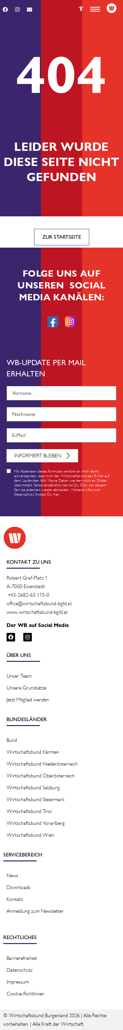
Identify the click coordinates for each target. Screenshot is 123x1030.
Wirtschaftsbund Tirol (29, 811)
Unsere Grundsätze (26, 687)
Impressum (18, 981)
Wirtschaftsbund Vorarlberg (36, 823)
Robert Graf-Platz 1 (27, 577)
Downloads (19, 887)
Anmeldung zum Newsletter (35, 911)
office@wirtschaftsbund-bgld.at (39, 603)
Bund (12, 740)
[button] (95, 9)
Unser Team (19, 675)
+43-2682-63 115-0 (28, 594)
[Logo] (111, 8)
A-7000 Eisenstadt (26, 586)
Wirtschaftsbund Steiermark (36, 799)
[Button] (81, 8)
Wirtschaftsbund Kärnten (33, 751)
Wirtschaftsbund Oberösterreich (41, 775)
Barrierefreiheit (22, 958)
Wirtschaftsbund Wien (30, 834)
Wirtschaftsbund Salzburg (33, 787)
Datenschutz (19, 969)
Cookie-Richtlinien (25, 993)
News (12, 875)
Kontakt (15, 899)
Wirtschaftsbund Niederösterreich (42, 763)
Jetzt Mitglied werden (28, 699)
